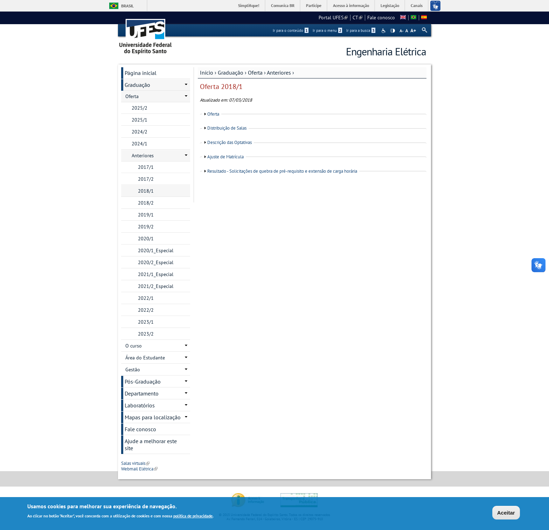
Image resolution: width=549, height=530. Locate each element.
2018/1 (146, 191)
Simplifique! (248, 5)
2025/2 (139, 108)
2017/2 (146, 179)
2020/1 (146, 238)
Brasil (127, 5)
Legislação (390, 5)
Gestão (132, 369)
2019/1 (146, 215)
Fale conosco (381, 17)
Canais (417, 5)
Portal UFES (333, 17)
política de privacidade (193, 516)
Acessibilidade (384, 30)
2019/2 (146, 226)
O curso (133, 346)
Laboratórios (140, 405)
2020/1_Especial (155, 250)
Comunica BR (282, 5)
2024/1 (139, 143)
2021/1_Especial (155, 274)
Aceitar (506, 514)
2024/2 (139, 132)
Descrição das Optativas (229, 142)
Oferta (255, 72)
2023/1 (146, 322)
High (392, 30)
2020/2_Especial (155, 262)
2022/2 (146, 310)
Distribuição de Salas (226, 128)
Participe (313, 5)
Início (206, 72)
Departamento (142, 393)
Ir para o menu (327, 30)
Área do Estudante (145, 358)
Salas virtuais (135, 463)
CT (357, 17)
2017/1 (146, 167)
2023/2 (146, 334)
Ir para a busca (360, 30)
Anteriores (279, 72)
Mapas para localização (153, 417)
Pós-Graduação (143, 381)
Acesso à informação (351, 5)
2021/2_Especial (155, 286)
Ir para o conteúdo (290, 30)
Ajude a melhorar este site (151, 445)
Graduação (230, 72)
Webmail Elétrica (139, 469)
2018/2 (146, 203)
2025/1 (139, 120)
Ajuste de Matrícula (225, 157)
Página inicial (141, 72)
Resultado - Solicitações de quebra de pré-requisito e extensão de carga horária (282, 171)
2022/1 (146, 298)
